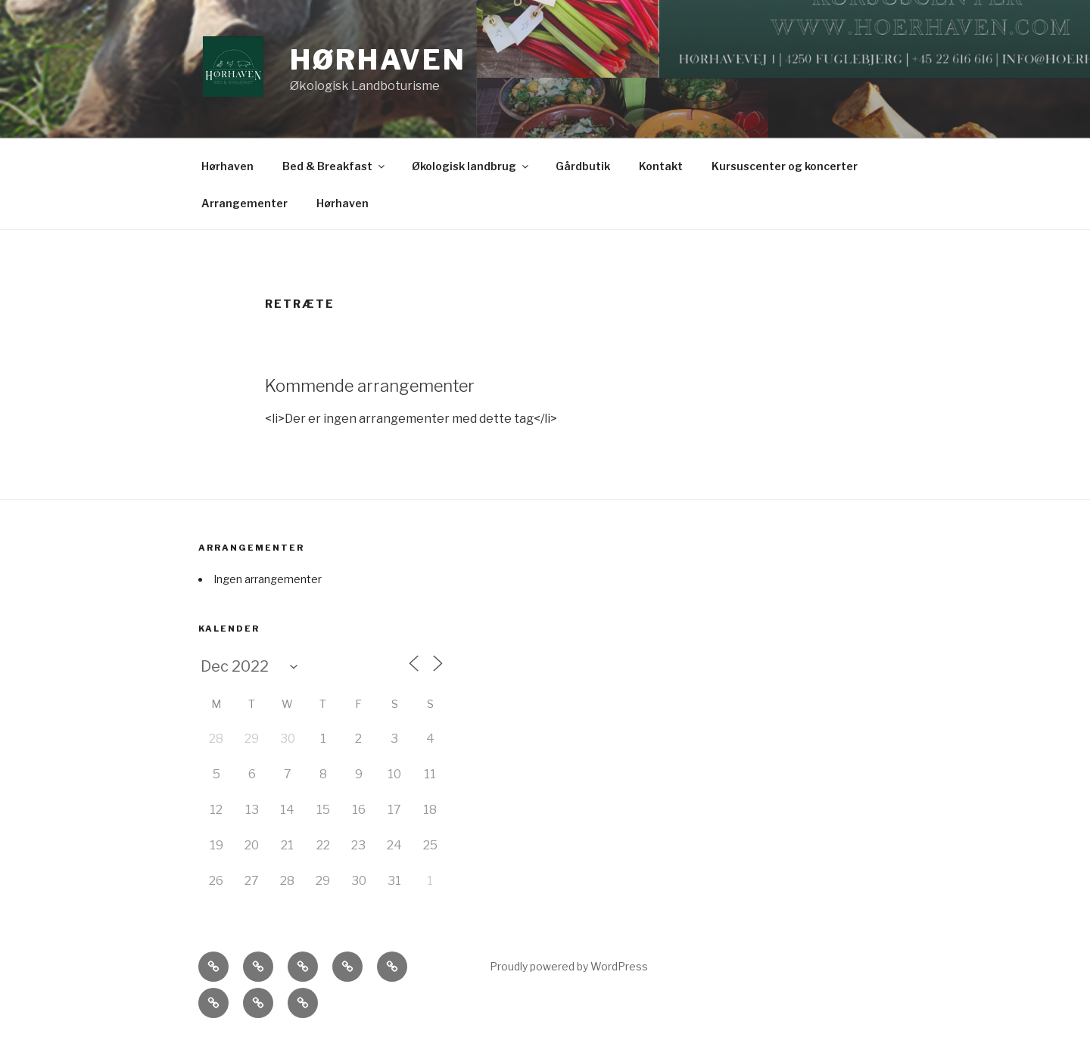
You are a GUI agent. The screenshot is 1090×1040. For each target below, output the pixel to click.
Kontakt (661, 166)
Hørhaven (378, 59)
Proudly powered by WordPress (569, 966)
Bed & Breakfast (334, 166)
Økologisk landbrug (471, 166)
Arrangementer (244, 203)
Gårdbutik (583, 166)
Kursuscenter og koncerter (785, 166)
